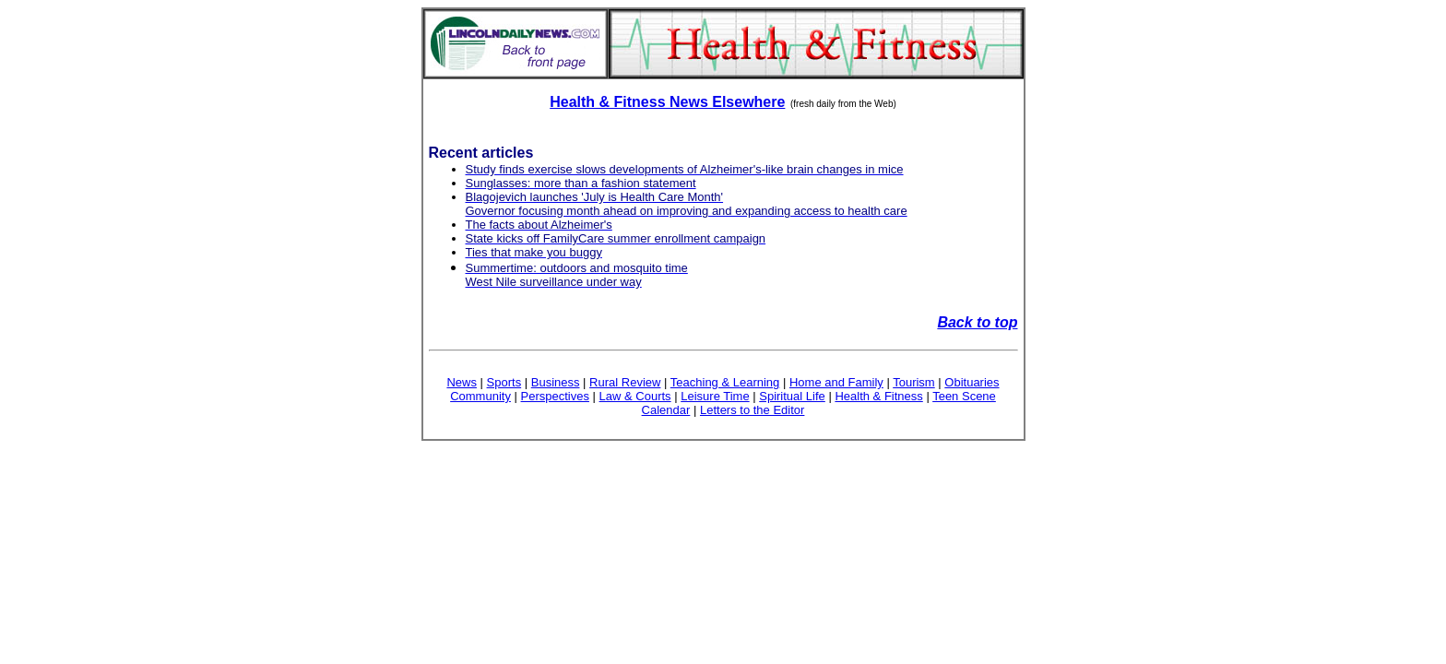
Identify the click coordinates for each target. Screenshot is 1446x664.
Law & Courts (635, 396)
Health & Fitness (878, 396)
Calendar (666, 410)
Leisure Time (715, 396)
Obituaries (971, 382)
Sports (504, 382)
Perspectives (555, 396)
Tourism (914, 382)
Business (555, 382)
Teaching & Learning (725, 382)
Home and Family (836, 382)
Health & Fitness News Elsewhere (667, 102)
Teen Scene (964, 396)
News (461, 382)
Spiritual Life (792, 396)
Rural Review (624, 382)
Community (480, 396)
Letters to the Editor (752, 410)
